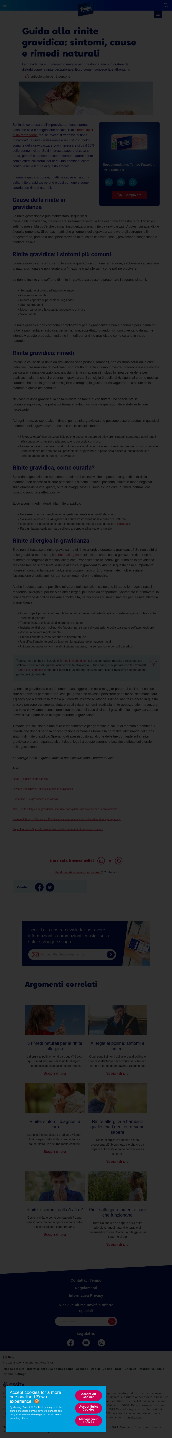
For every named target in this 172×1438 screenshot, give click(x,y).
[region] (56, 1409)
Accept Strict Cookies (88, 1408)
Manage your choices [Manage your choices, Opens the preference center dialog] (88, 1421)
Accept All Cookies (88, 1395)
